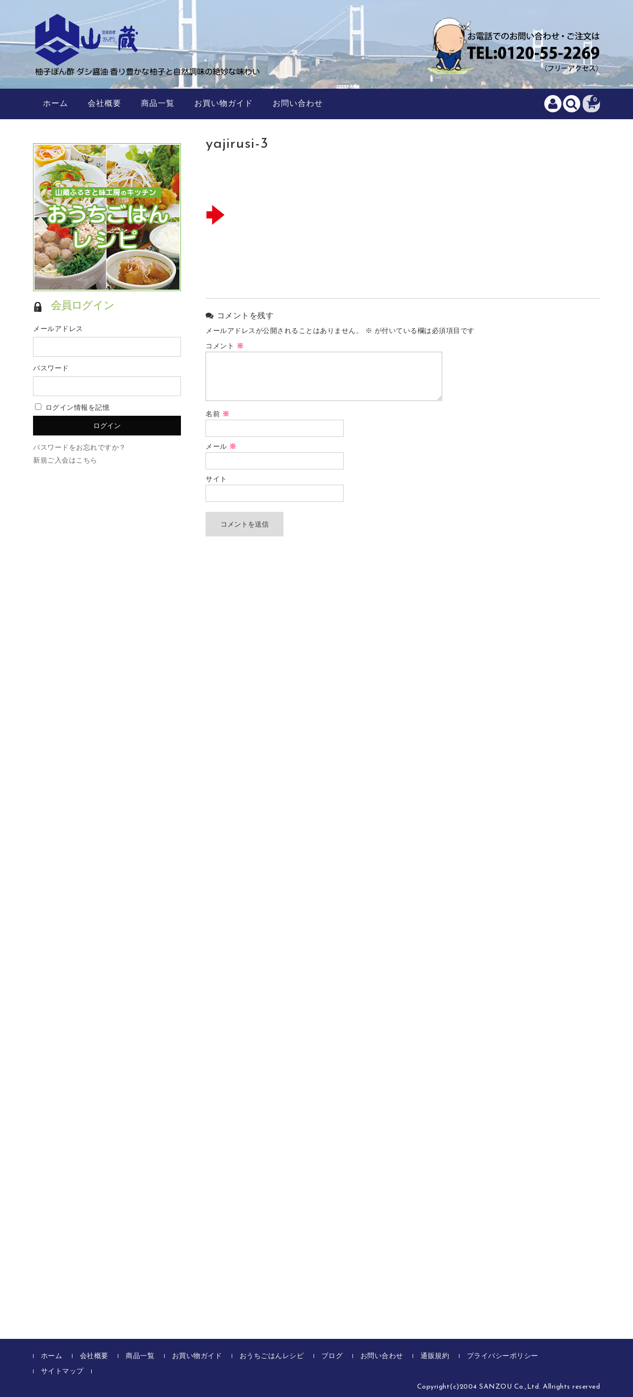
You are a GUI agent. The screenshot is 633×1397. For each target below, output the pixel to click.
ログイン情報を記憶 (72, 408)
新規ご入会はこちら (65, 461)
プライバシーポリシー (502, 1356)
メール (221, 447)
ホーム (55, 104)
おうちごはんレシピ (272, 1356)
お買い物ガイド (223, 104)
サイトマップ (62, 1371)
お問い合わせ (298, 104)
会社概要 (104, 104)
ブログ (332, 1356)
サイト (216, 479)
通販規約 (435, 1356)
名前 (217, 414)
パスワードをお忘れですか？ (79, 448)
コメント (225, 346)
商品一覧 (158, 104)
